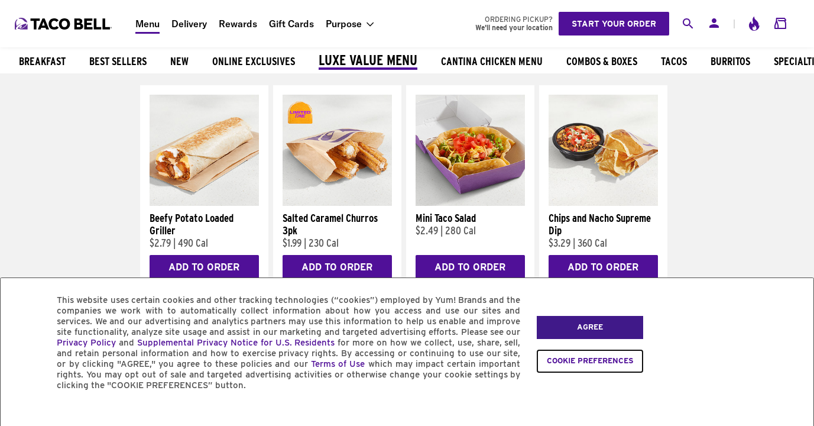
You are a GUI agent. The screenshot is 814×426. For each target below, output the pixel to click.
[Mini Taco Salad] (470, 203)
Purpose (344, 24)
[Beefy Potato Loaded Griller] (204, 203)
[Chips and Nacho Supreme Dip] (603, 203)
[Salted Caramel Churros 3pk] (337, 203)
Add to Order (203, 267)
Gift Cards (291, 24)
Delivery (189, 24)
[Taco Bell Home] (64, 24)
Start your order (614, 23)
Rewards (238, 24)
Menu (147, 24)
